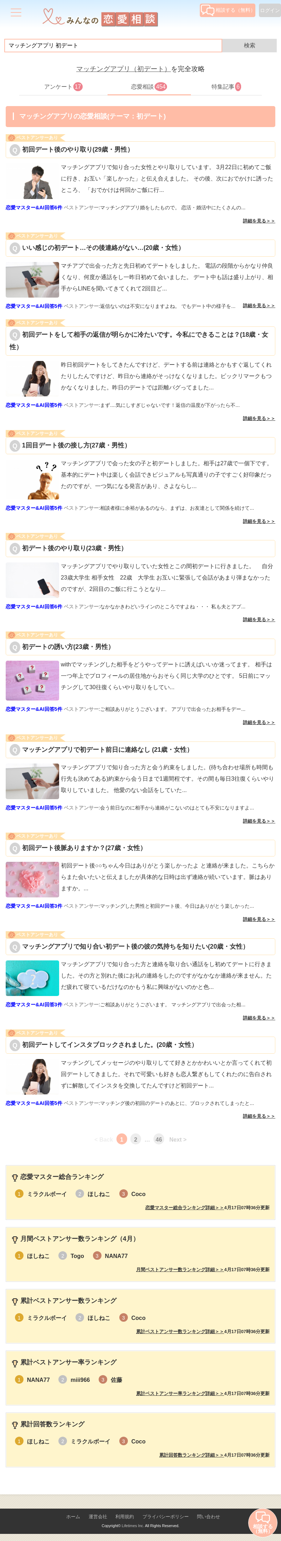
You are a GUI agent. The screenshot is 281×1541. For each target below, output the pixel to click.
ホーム (73, 1516)
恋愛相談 (149, 86)
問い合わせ (208, 1516)
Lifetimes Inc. (133, 1526)
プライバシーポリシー (165, 1516)
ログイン (270, 10)
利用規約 (124, 1516)
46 (159, 1140)
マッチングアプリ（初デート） (123, 69)
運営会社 (98, 1516)
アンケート (63, 86)
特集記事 (226, 86)
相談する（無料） (228, 10)
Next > (177, 1140)
